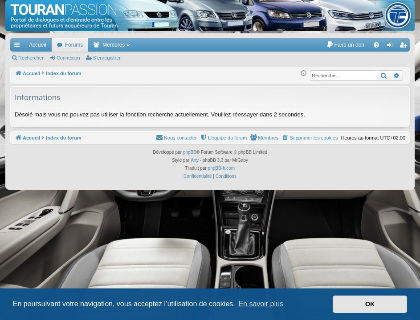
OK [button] (370, 304)
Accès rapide (19, 47)
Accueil (37, 45)
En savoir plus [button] (260, 304)
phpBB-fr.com (221, 168)
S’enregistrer (107, 57)
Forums (74, 45)
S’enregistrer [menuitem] (405, 47)
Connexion (68, 57)
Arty (195, 160)
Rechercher (31, 57)
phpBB (189, 152)
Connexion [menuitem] (391, 47)
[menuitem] (345, 45)
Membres (113, 45)
